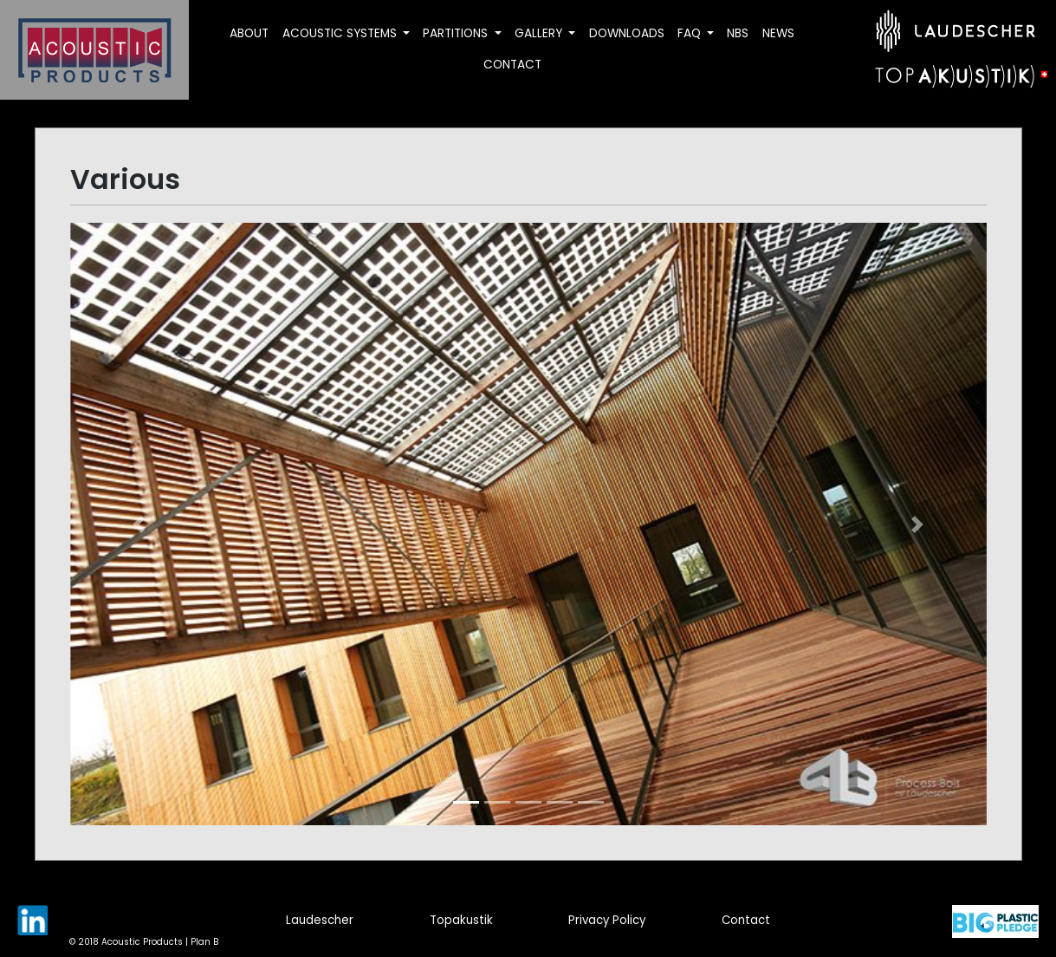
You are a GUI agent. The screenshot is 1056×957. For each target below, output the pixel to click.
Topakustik (461, 920)
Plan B (204, 941)
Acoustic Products (142, 941)
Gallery (540, 33)
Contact (512, 64)
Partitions (457, 33)
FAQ (690, 33)
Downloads (626, 33)
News (778, 33)
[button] (139, 524)
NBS (737, 33)
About (249, 33)
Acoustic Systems (341, 33)
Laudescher (319, 920)
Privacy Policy (606, 920)
